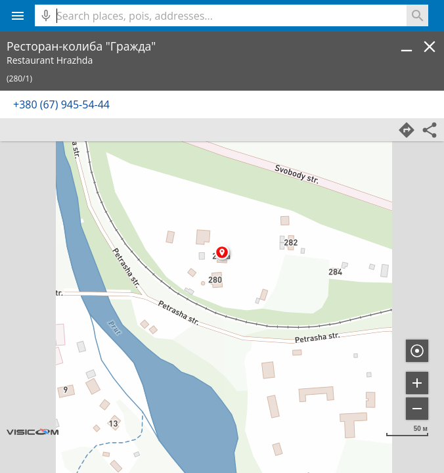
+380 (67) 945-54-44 (61, 104)
